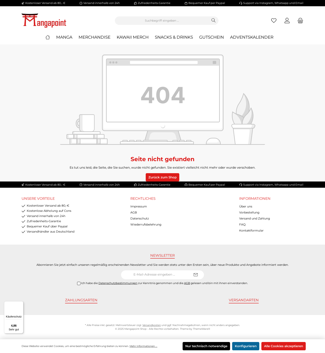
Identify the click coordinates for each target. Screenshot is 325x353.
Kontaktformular (251, 230)
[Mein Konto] (287, 20)
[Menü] (20, 303)
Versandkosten (151, 325)
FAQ (242, 224)
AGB (133, 212)
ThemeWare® (201, 328)
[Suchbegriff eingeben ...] (162, 20)
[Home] (50, 37)
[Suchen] (213, 20)
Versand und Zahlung (254, 218)
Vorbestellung (249, 212)
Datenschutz (139, 218)
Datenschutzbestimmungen (117, 283)
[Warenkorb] (299, 20)
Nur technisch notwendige (206, 346)
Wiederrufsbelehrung (145, 224)
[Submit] (195, 274)
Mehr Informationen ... (143, 346)
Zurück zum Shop (162, 177)
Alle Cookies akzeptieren (283, 346)
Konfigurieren (246, 346)
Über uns (245, 206)
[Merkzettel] (273, 20)
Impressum (138, 206)
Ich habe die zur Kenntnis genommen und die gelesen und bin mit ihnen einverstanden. (164, 283)
